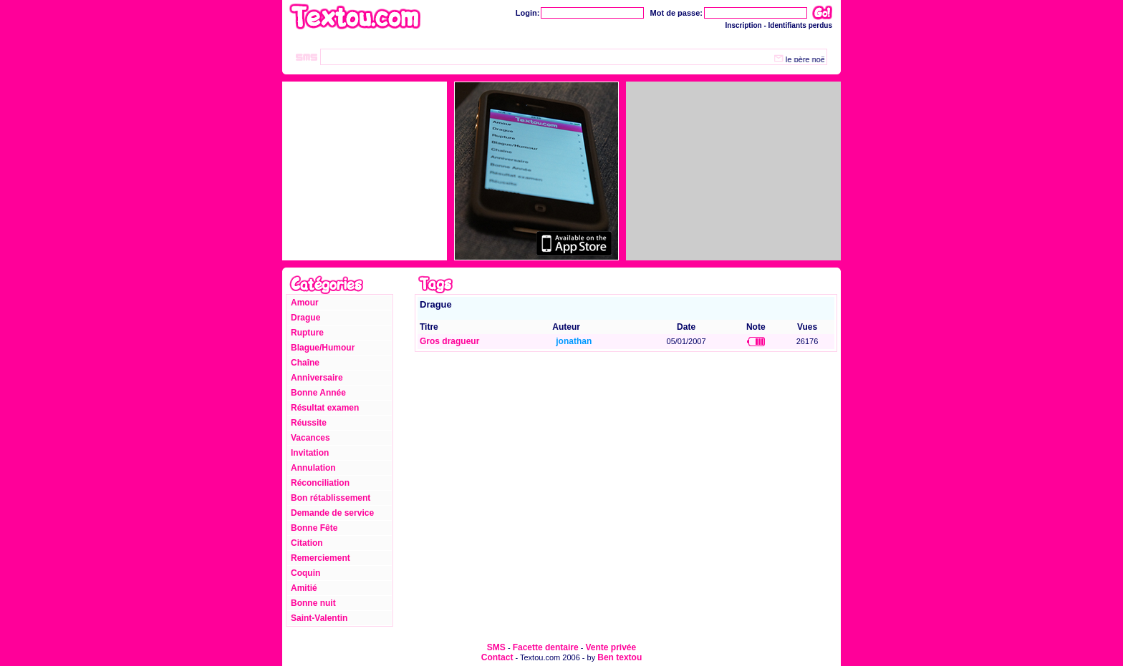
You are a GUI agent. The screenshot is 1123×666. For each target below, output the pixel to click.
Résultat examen (325, 408)
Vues (807, 327)
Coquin (305, 573)
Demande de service (332, 513)
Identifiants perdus (800, 25)
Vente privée (610, 647)
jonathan (574, 341)
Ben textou (619, 657)
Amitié (304, 588)
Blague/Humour (323, 348)
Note (756, 327)
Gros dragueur (449, 341)
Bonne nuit (313, 603)
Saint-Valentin (319, 618)
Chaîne (305, 363)
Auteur (566, 327)
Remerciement (320, 558)
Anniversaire (317, 378)
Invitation (310, 453)
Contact (497, 657)
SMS (496, 647)
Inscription (744, 25)
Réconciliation (320, 483)
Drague (305, 318)
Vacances (310, 438)
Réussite (309, 423)
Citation (307, 543)
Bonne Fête (314, 528)
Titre (429, 327)
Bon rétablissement (330, 498)
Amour (305, 303)
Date (686, 327)
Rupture (307, 333)
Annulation (313, 468)
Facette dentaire (546, 647)
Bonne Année (318, 393)
